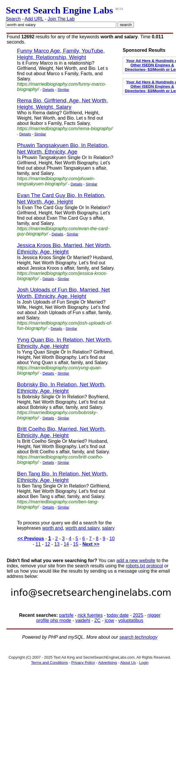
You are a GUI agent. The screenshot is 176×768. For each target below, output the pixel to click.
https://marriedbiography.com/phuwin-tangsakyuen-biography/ (56, 181)
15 (75, 544)
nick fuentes (90, 615)
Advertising (107, 662)
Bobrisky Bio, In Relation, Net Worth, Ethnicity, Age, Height (61, 387)
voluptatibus (130, 620)
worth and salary (82, 528)
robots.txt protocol (144, 565)
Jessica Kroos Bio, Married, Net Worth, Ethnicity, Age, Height (64, 248)
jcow (109, 620)
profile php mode (53, 620)
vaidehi (82, 620)
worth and (52, 528)
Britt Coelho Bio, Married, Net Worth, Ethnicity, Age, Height (61, 432)
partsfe (66, 615)
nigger (154, 615)
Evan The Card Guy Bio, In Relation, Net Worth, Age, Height (61, 198)
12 (47, 544)
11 (38, 544)
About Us (128, 662)
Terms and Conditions (49, 662)
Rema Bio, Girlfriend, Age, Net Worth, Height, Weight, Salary (62, 103)
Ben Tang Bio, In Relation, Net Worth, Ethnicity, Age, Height (62, 477)
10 (112, 538)
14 (66, 544)
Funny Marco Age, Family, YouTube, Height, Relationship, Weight (61, 54)
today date (118, 615)
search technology (138, 637)
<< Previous (30, 538)
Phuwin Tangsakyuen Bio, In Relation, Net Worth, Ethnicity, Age (63, 148)
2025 (138, 615)
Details (48, 89)
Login (143, 662)
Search (13, 18)
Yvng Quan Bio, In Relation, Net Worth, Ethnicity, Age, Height (64, 343)
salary (108, 528)
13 (56, 544)
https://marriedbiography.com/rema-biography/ (65, 128)
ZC (97, 620)
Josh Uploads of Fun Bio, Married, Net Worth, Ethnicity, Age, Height (63, 293)
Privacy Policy (83, 662)
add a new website (136, 560)
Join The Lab (61, 18)
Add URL (34, 18)
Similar (63, 89)
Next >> (90, 544)
